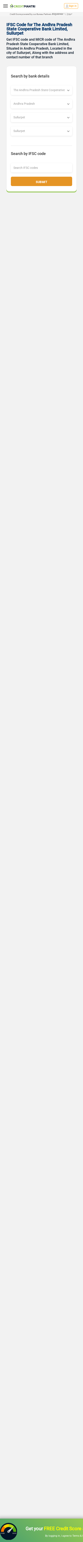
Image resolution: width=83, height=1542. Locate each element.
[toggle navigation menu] (5, 6)
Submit (41, 182)
